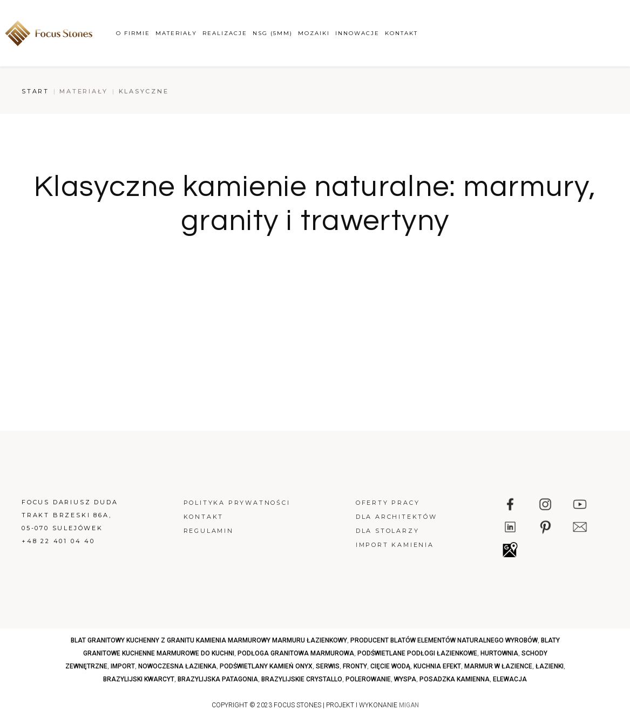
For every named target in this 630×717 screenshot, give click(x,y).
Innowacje (357, 33)
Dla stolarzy (387, 531)
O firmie (133, 33)
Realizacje (224, 33)
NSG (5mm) (273, 33)
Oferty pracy (388, 502)
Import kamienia (395, 545)
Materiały (176, 33)
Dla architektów (396, 516)
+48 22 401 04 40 (58, 541)
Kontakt (401, 33)
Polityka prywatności (237, 502)
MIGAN (409, 705)
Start (35, 91)
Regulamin (209, 531)
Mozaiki (314, 33)
